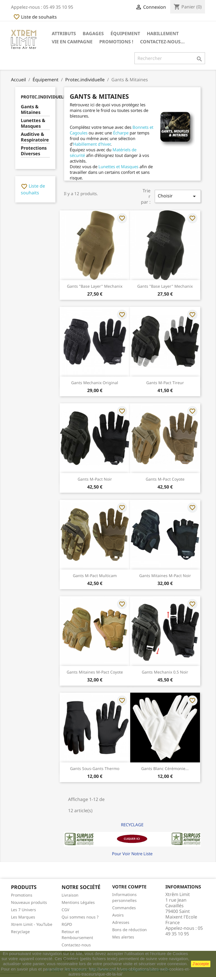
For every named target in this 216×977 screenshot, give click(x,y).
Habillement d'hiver (92, 144)
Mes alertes (123, 937)
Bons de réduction (129, 929)
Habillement (163, 33)
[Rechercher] (169, 58)
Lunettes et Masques (118, 166)
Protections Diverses (34, 151)
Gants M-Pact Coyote (165, 479)
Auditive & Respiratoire (35, 137)
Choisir (178, 196)
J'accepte (200, 964)
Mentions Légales (78, 902)
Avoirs (118, 915)
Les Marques (23, 917)
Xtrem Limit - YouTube (31, 924)
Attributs (64, 33)
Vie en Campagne (72, 42)
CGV (65, 909)
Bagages (93, 33)
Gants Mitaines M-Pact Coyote (95, 672)
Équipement (125, 33)
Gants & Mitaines (30, 109)
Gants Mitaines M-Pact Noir (165, 575)
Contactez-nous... (162, 42)
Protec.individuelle (44, 97)
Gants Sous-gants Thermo (94, 768)
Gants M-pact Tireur (165, 382)
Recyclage (20, 931)
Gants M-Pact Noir (95, 479)
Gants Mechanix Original (94, 382)
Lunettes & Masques (33, 123)
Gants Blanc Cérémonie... (165, 768)
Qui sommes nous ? (80, 917)
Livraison (70, 895)
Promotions (21, 895)
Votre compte (129, 887)
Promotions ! (116, 42)
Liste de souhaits (35, 17)
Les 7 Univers (23, 909)
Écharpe (121, 133)
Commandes (124, 907)
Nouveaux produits (29, 902)
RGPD (67, 924)
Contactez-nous (76, 944)
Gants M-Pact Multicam (95, 575)
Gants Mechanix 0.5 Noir (165, 672)
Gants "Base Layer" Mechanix (94, 286)
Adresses (120, 922)
